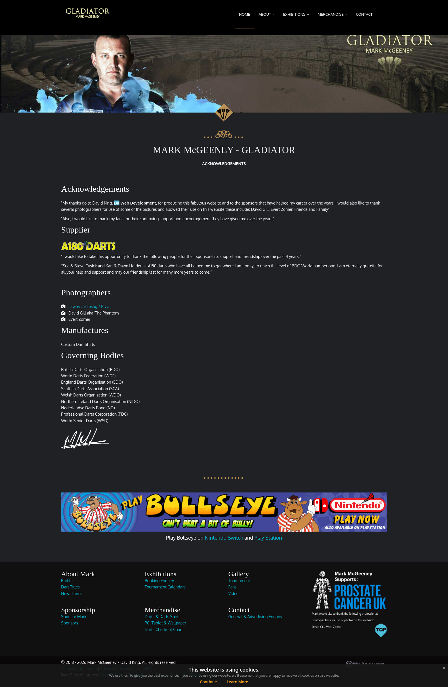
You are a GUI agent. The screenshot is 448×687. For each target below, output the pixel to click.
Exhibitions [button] (294, 14)
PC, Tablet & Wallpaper (165, 622)
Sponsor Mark (73, 616)
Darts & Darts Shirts (163, 616)
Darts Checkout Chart (164, 629)
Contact (364, 14)
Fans (232, 586)
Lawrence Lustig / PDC (88, 306)
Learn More (237, 681)
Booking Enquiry (159, 580)
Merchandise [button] (331, 14)
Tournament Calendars (165, 586)
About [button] (265, 14)
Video (233, 593)
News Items (71, 593)
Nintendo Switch (224, 537)
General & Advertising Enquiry (255, 616)
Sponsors (69, 622)
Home (244, 14)
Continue (208, 681)
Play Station (268, 537)
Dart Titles (70, 586)
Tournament (239, 580)
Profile (67, 580)
